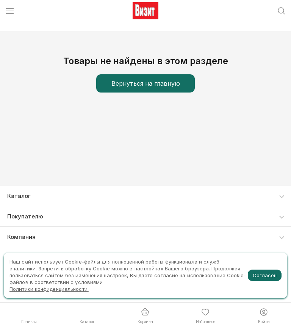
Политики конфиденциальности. (49, 289)
